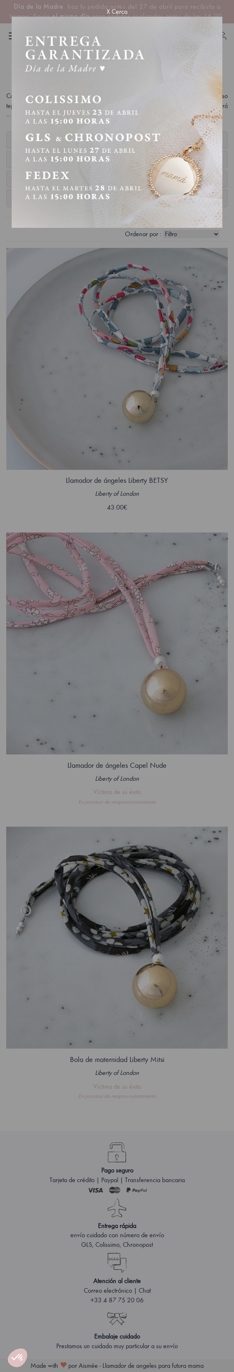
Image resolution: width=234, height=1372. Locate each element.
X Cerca (117, 11)
